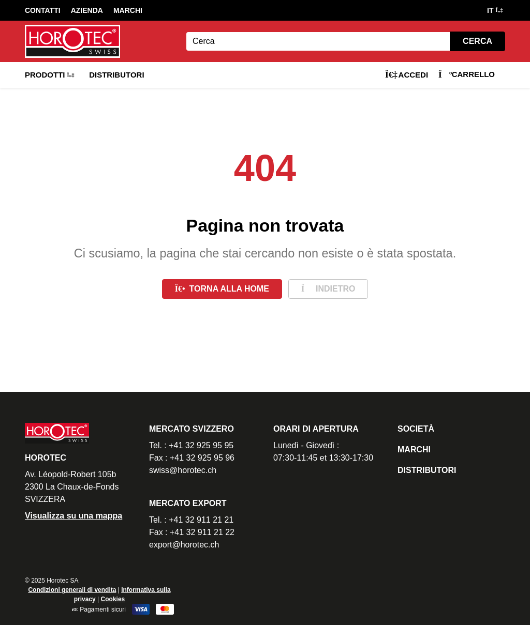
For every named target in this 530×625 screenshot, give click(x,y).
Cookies (113, 599)
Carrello (466, 74)
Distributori (116, 74)
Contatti (43, 10)
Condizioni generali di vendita (72, 589)
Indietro (328, 288)
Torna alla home (222, 288)
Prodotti (49, 74)
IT (494, 10)
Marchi (127, 10)
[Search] (318, 41)
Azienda (87, 10)
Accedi (406, 74)
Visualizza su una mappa (73, 515)
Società (416, 428)
